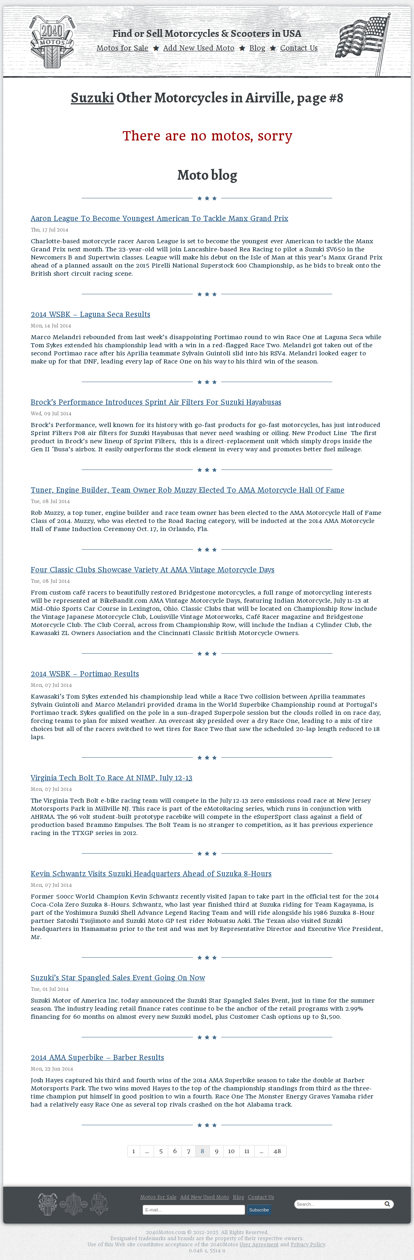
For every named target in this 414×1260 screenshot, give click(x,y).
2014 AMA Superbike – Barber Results (97, 1058)
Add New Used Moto (198, 48)
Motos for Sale (122, 48)
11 (247, 1151)
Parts (99, 1203)
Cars (73, 1203)
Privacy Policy (308, 1244)
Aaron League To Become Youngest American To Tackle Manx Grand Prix (159, 219)
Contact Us (299, 48)
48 (277, 1151)
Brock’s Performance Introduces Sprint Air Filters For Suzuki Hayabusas (156, 402)
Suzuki (92, 97)
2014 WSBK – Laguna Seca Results (90, 314)
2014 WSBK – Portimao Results (85, 674)
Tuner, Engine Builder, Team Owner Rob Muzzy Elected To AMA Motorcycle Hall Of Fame (187, 490)
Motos (47, 1203)
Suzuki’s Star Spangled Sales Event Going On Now (118, 978)
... (147, 1151)
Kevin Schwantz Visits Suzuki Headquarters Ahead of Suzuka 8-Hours (151, 874)
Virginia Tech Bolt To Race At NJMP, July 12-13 (111, 778)
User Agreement (259, 1244)
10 (231, 1151)
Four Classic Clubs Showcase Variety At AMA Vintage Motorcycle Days (153, 570)
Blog (257, 48)
